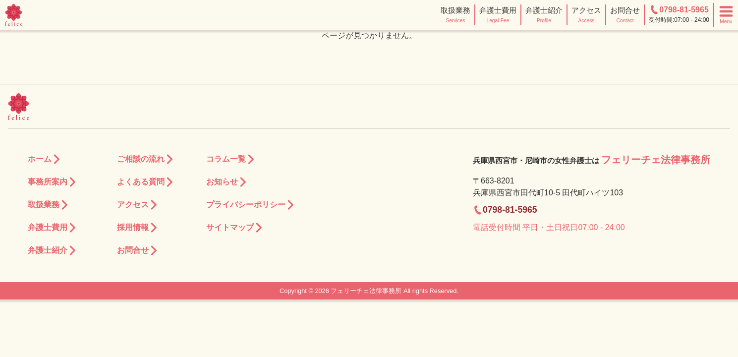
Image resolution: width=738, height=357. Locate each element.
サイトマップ (235, 228)
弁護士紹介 (52, 250)
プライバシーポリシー (250, 205)
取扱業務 (48, 205)
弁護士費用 (52, 228)
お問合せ (138, 250)
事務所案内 (52, 182)
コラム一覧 (231, 159)
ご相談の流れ (145, 159)
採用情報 (138, 228)
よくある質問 (145, 182)
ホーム (44, 159)
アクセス (138, 205)
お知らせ (227, 182)
